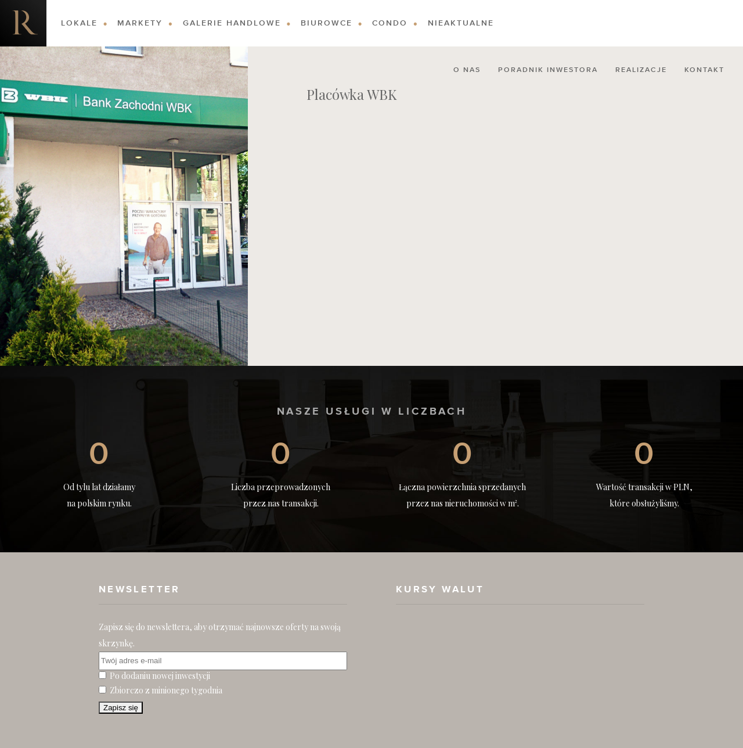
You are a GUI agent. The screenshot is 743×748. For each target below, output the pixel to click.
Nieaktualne (461, 23)
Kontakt (704, 70)
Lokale (79, 23)
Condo (389, 23)
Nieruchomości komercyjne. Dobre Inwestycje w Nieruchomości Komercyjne (23, 23)
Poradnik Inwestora (548, 70)
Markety (140, 23)
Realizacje (641, 70)
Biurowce (326, 23)
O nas (467, 70)
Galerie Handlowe (232, 23)
